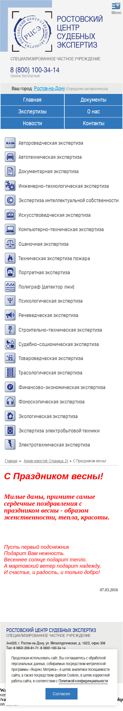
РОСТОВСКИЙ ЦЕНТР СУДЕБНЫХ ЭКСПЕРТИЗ (80, 31)
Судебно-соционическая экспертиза (59, 344)
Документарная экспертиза (49, 171)
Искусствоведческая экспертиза (55, 215)
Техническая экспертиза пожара (54, 258)
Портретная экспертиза (44, 272)
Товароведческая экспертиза (51, 358)
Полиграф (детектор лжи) (46, 287)
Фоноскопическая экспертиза (52, 402)
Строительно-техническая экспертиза (60, 330)
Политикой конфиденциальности (83, 680)
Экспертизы (32, 111)
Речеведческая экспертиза (48, 315)
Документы (93, 99)
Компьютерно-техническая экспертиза (61, 229)
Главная (32, 99)
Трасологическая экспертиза (50, 373)
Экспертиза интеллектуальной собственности (68, 200)
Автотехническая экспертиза (50, 157)
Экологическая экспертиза (48, 416)
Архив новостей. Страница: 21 (46, 460)
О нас (93, 111)
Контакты (93, 123)
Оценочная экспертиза (44, 244)
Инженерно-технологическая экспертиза (64, 186)
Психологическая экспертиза (51, 301)
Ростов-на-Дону (49, 88)
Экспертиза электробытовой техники (59, 431)
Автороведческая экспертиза (51, 143)
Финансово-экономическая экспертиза (62, 387)
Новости (32, 123)
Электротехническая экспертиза (54, 445)
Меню (116, 12)
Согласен (61, 693)
